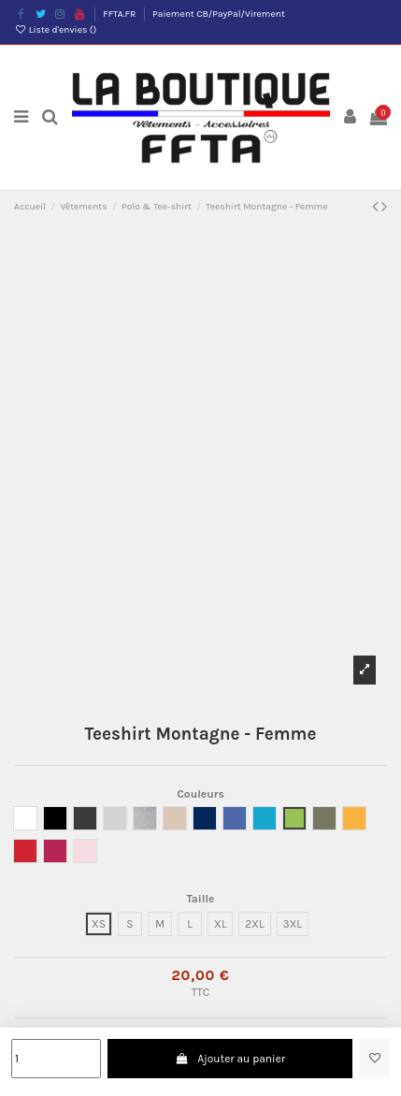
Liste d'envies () (55, 30)
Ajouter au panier (230, 1058)
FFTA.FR (120, 14)
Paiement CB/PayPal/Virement (218, 14)
